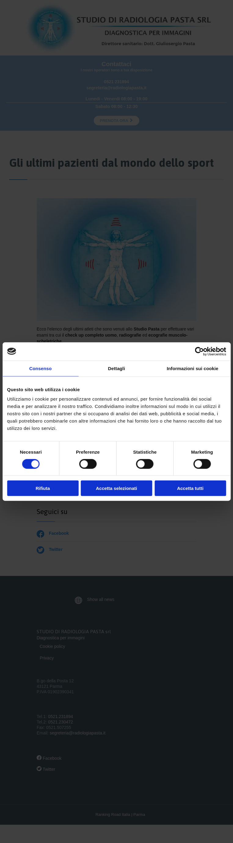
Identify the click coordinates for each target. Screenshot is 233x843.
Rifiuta (43, 488)
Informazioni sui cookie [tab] (192, 368)
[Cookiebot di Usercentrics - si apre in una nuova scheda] (199, 351)
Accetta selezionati (116, 488)
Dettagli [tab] (116, 368)
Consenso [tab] (40, 368)
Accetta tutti (190, 488)
